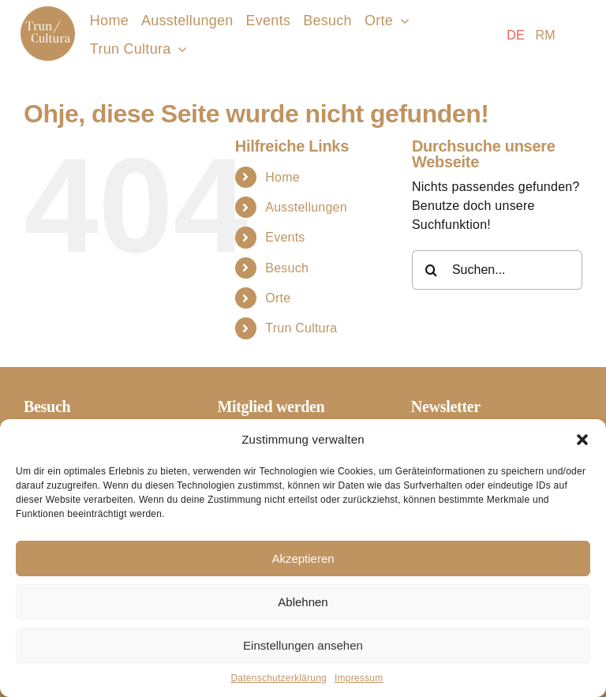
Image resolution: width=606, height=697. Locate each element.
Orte (277, 298)
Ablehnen (302, 602)
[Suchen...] (497, 270)
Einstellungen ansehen (303, 645)
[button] (582, 440)
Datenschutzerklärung (278, 678)
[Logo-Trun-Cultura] (48, 12)
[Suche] (431, 270)
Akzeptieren (302, 558)
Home (282, 177)
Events (285, 237)
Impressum (359, 678)
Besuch (287, 268)
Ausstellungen (306, 207)
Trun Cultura (301, 328)
